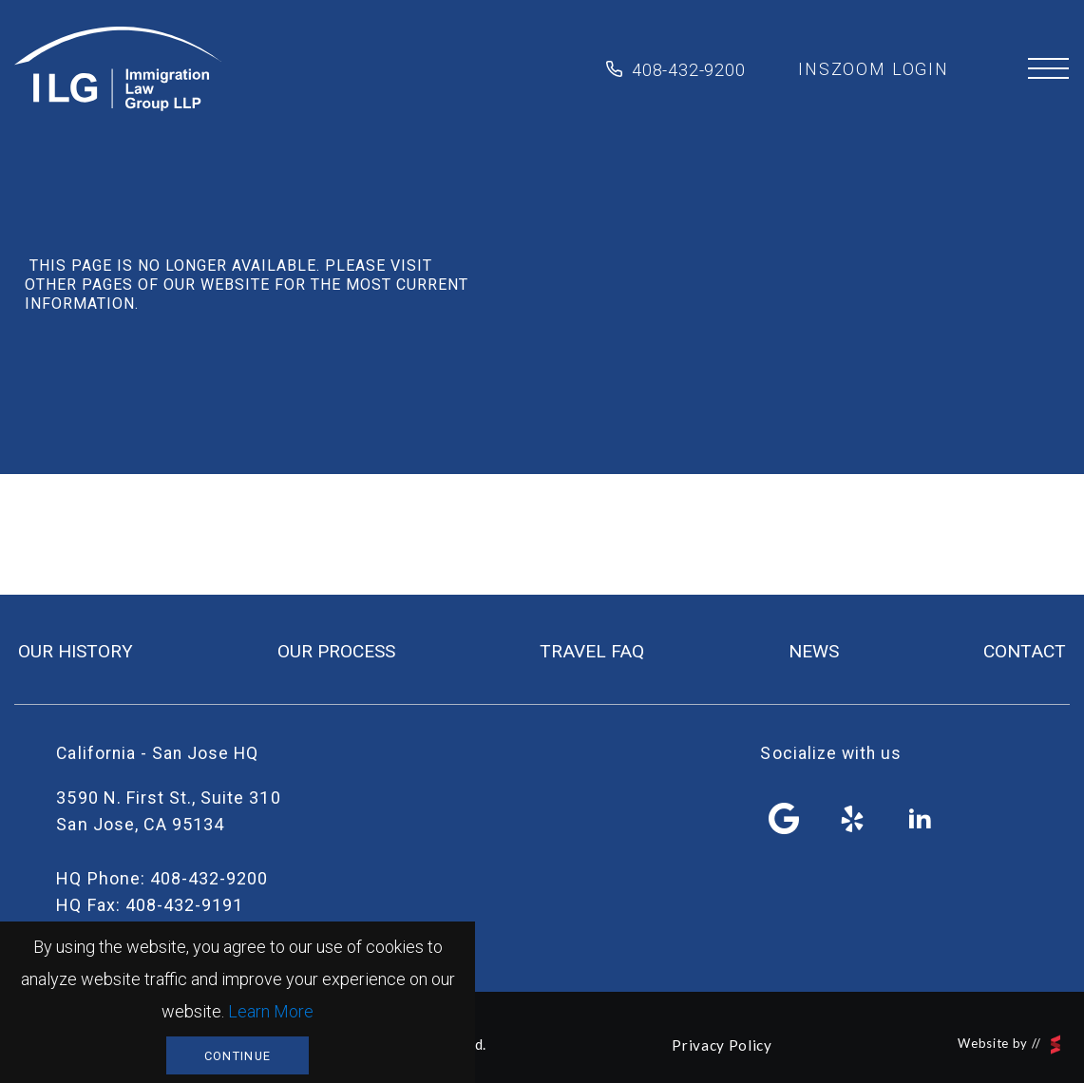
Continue (237, 1056)
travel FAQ (592, 651)
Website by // (1009, 1044)
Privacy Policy (721, 1045)
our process (336, 651)
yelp (852, 819)
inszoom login (873, 69)
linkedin (921, 819)
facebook (785, 819)
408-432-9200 (689, 70)
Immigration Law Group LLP (117, 69)
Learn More (271, 1011)
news (814, 651)
